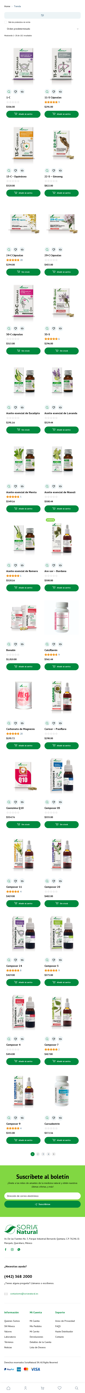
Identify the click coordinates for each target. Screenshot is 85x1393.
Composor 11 (14, 886)
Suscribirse (44, 1204)
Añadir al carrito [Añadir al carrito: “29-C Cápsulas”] (64, 272)
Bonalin (10, 650)
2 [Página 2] (38, 1154)
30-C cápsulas (14, 334)
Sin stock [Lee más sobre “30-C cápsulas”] (25, 351)
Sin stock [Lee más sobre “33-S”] (64, 351)
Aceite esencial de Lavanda (60, 413)
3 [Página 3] (43, 1154)
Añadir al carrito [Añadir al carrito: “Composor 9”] (25, 1140)
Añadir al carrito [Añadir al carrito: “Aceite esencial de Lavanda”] (64, 430)
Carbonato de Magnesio (20, 729)
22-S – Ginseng (53, 176)
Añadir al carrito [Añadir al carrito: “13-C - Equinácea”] (25, 193)
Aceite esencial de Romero (22, 571)
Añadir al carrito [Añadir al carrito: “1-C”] (25, 114)
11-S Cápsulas (53, 97)
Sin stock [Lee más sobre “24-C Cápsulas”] (25, 272)
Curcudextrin (52, 1123)
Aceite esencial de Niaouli (59, 492)
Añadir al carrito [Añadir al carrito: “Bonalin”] (25, 666)
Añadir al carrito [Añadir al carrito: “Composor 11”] (25, 903)
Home (7, 6)
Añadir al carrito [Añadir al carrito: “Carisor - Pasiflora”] (64, 745)
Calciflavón (50, 650)
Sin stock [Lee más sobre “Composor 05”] (64, 824)
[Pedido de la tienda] (42, 28)
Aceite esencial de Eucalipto (23, 413)
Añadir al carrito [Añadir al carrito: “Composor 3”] (64, 982)
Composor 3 (51, 965)
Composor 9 (13, 1123)
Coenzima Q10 (14, 808)
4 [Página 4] (48, 1154)
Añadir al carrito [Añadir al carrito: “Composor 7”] (64, 1061)
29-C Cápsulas (52, 255)
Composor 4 (13, 1044)
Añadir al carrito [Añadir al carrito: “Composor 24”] (25, 982)
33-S (47, 334)
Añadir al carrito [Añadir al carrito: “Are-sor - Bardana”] (64, 588)
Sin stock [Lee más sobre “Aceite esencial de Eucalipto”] (25, 430)
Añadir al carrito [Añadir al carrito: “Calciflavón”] (64, 666)
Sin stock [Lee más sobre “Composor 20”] (64, 903)
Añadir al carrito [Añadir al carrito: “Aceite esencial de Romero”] (25, 588)
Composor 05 (52, 808)
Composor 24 (14, 965)
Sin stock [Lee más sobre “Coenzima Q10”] (25, 824)
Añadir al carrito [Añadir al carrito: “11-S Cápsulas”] (64, 114)
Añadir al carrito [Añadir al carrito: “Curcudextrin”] (64, 1140)
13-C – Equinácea (16, 176)
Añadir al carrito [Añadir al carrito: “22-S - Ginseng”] (64, 193)
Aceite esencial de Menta (21, 492)
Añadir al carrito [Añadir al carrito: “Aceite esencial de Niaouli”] (64, 509)
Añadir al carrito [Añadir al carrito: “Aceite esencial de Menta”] (25, 509)
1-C (8, 97)
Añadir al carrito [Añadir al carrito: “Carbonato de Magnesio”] (25, 745)
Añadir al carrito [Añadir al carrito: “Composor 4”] (25, 1061)
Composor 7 (51, 1044)
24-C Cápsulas (14, 255)
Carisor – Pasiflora (55, 729)
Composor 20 (52, 886)
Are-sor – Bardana (55, 571)
